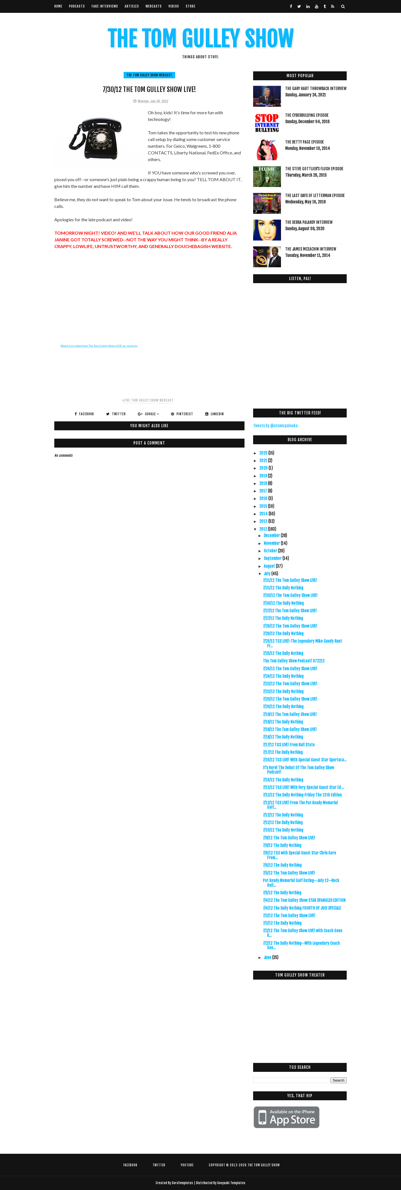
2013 (263, 521)
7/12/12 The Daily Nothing (283, 815)
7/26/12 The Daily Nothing (283, 633)
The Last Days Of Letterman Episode (315, 195)
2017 (263, 491)
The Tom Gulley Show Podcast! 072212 (293, 661)
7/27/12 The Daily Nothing (283, 618)
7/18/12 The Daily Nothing (283, 737)
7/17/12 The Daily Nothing (283, 752)
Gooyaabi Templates (231, 1183)
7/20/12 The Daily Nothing (283, 706)
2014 (263, 513)
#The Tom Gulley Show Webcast (148, 400)
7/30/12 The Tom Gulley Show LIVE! (290, 595)
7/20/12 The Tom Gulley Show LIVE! (290, 699)
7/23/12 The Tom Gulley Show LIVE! (290, 683)
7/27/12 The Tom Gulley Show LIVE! (290, 610)
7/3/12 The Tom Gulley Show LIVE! (289, 915)
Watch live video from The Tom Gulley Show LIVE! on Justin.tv (99, 345)
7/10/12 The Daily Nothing (283, 830)
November (272, 543)
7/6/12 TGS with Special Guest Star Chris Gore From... (299, 855)
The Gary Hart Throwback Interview (315, 88)
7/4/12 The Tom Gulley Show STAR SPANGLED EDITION (304, 900)
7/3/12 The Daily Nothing (282, 923)
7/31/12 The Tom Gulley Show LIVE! (290, 580)
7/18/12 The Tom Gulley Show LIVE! (290, 729)
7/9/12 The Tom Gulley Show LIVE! (289, 838)
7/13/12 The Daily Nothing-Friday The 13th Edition (302, 795)
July (267, 573)
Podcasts (77, 6)
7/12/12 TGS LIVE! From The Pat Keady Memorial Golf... (300, 805)
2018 (263, 483)
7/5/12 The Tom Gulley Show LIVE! (289, 873)
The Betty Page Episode (304, 142)
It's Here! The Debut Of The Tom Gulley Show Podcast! (298, 770)
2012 (263, 529)
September (273, 558)
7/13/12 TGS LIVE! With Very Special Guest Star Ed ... (303, 787)
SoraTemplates (182, 1183)
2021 (263, 460)
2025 (263, 453)
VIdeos (173, 6)
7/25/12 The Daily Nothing (283, 653)
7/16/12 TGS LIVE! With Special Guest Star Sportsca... (304, 759)
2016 (263, 498)
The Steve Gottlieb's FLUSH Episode (314, 168)
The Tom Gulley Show (200, 39)
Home (58, 6)
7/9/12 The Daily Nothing (282, 845)
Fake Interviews (105, 6)
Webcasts (154, 6)
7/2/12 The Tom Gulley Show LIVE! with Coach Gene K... (302, 933)
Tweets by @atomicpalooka (275, 425)
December (272, 535)
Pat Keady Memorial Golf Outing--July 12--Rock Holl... (301, 883)
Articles (132, 6)
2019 (263, 475)
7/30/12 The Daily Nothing (283, 603)
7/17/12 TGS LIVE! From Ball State (289, 744)
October (271, 550)
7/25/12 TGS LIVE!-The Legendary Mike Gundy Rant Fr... (302, 643)
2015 (263, 506)
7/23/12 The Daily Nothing (283, 691)
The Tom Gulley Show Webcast (149, 75)
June (268, 957)
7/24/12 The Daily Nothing (283, 676)
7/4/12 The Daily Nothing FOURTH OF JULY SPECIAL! (302, 908)
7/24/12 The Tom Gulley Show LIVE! (290, 668)
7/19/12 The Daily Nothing (283, 722)
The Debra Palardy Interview (308, 222)
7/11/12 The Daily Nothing (283, 822)
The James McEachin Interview (310, 249)
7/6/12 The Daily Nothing (282, 865)
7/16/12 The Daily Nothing (283, 780)
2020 (263, 468)
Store (190, 6)
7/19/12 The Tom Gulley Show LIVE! (290, 714)
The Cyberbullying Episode (307, 115)
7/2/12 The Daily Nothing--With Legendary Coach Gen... (301, 945)
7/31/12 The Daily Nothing (283, 588)
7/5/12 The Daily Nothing (282, 892)
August (270, 566)
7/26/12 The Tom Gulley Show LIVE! (290, 626)
